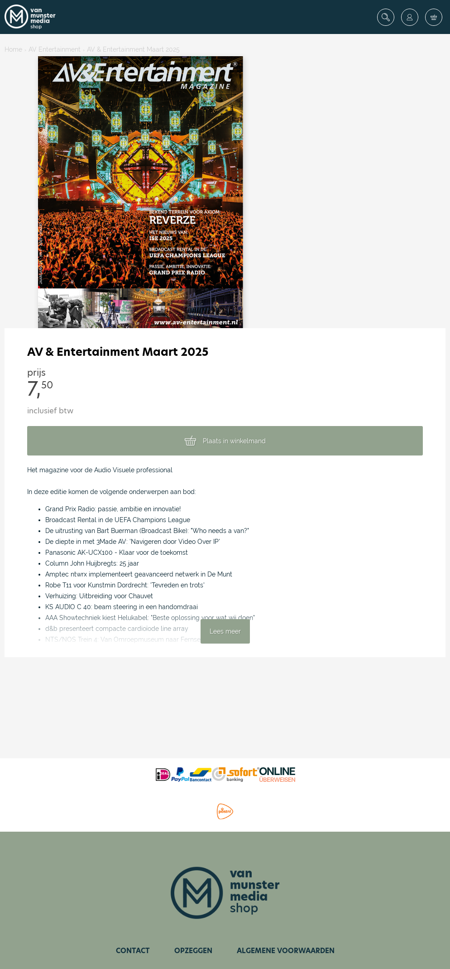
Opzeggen (193, 950)
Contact (133, 950)
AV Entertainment (55, 49)
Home (13, 49)
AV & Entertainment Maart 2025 (133, 49)
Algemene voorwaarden (286, 950)
